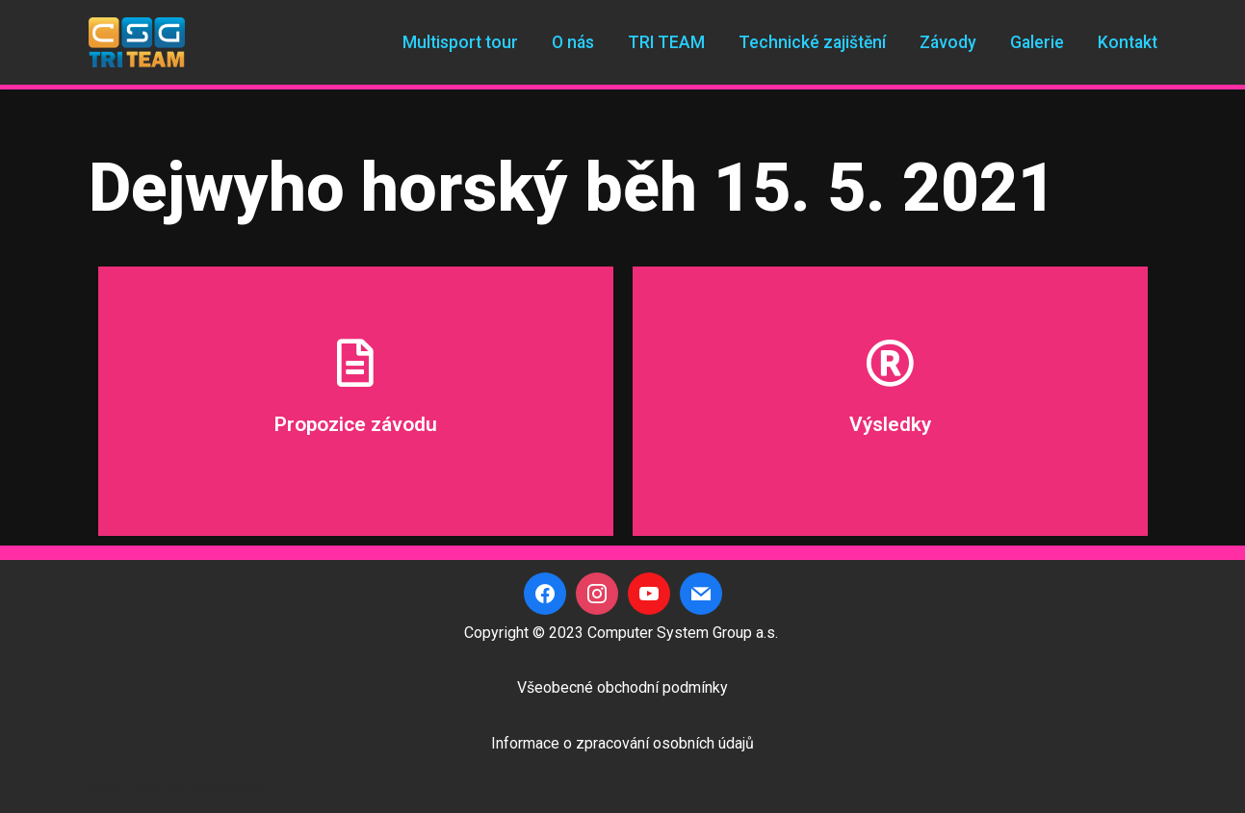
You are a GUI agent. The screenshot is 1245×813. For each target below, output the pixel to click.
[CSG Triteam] (137, 42)
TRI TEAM (666, 42)
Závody (948, 42)
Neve (106, 788)
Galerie (1037, 42)
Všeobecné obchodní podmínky (622, 687)
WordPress (227, 788)
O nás (573, 42)
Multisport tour (460, 42)
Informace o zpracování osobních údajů (622, 743)
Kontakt (1127, 42)
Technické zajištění (812, 42)
